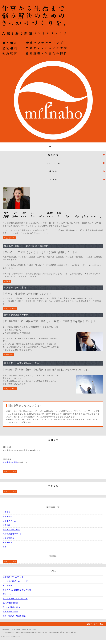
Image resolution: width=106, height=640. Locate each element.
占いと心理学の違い (11, 607)
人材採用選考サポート (12, 534)
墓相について (8, 594)
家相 (5, 547)
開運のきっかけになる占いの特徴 (17, 590)
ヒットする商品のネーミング (15, 581)
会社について (10, 238)
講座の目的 (9, 354)
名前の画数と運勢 (10, 612)
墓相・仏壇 (7, 542)
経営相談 (6, 525)
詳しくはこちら (11, 471)
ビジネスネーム (9, 521)
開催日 (8, 281)
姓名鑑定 (6, 512)
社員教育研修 (8, 538)
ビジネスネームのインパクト (15, 599)
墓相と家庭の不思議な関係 (14, 616)
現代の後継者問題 (10, 603)
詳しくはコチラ (11, 308)
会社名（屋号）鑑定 (11, 530)
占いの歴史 (7, 585)
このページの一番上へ (95, 624)
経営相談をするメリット (13, 577)
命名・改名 (7, 516)
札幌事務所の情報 (10, 462)
